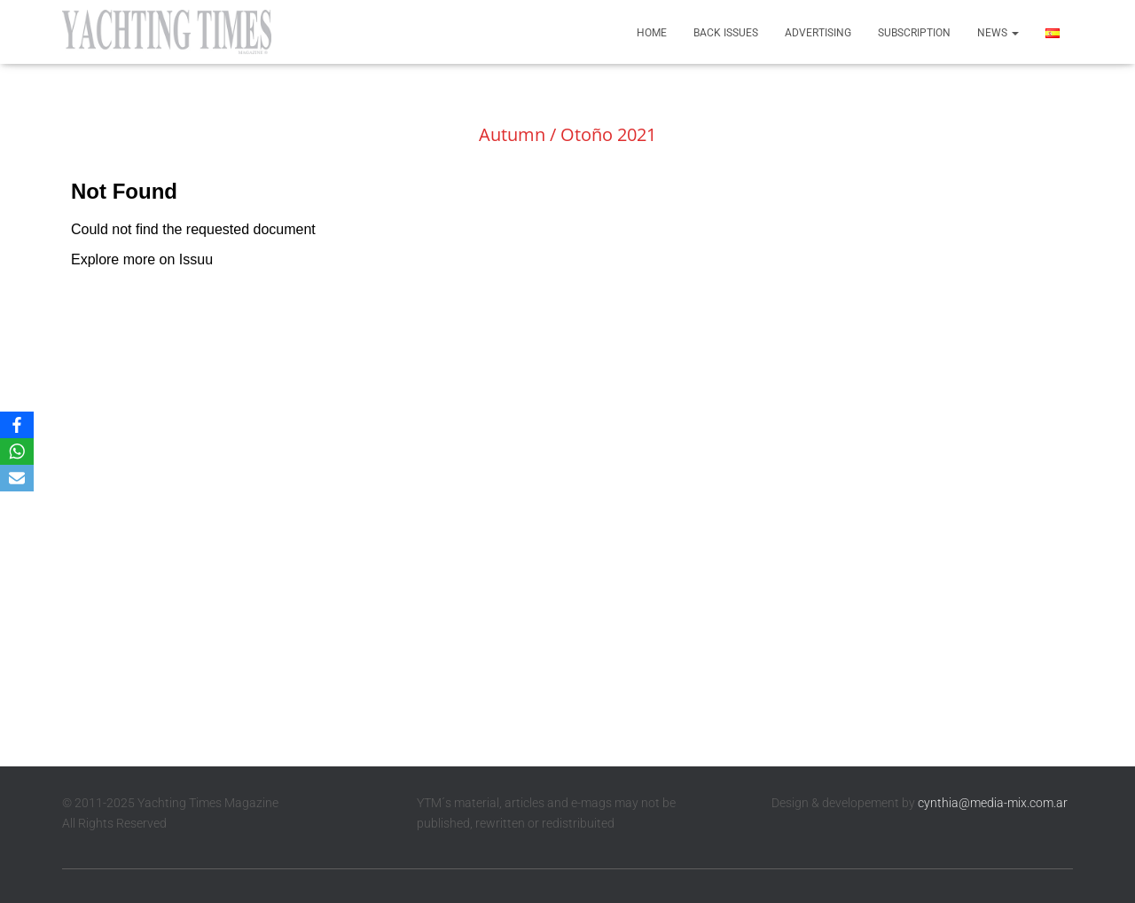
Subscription (914, 33)
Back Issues (725, 33)
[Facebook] (17, 425)
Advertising (818, 33)
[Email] (17, 478)
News (998, 33)
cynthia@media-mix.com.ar (993, 803)
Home (652, 33)
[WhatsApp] (17, 451)
